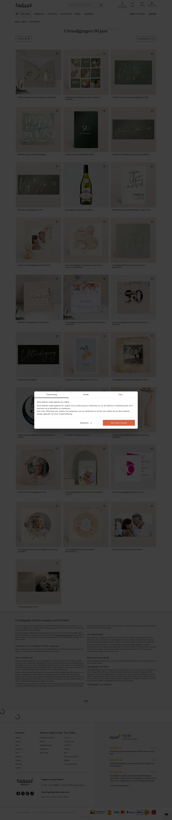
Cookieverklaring (65, 414)
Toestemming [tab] (51, 394)
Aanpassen (85, 423)
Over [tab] (120, 394)
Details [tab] (86, 394)
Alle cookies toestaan (119, 423)
